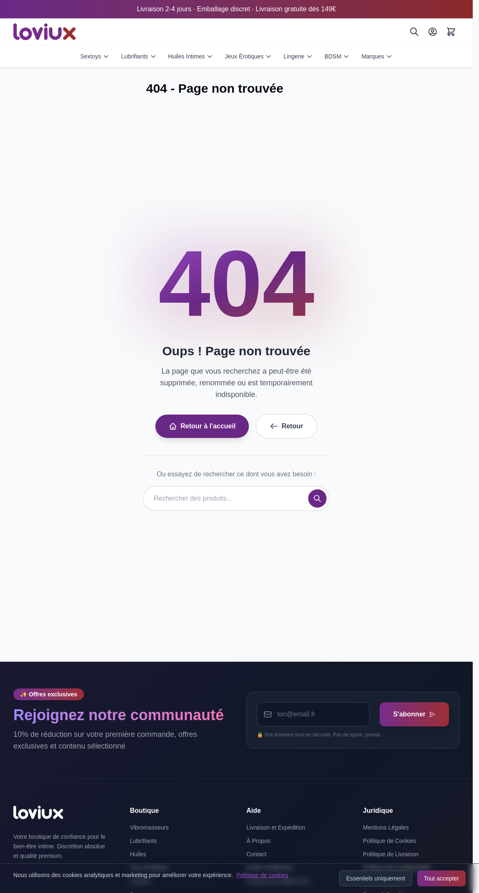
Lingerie (298, 56)
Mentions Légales (386, 827)
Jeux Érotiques (248, 56)
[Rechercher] (414, 31)
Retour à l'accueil (202, 426)
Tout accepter (441, 878)
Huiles (138, 854)
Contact (256, 854)
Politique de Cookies (389, 840)
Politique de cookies (262, 875)
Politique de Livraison (390, 854)
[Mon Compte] (433, 32)
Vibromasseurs (149, 827)
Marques (376, 56)
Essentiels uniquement (375, 878)
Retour (286, 426)
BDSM (337, 56)
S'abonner (414, 714)
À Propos (258, 840)
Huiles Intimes (190, 56)
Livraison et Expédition (275, 827)
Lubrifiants (139, 56)
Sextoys (94, 56)
